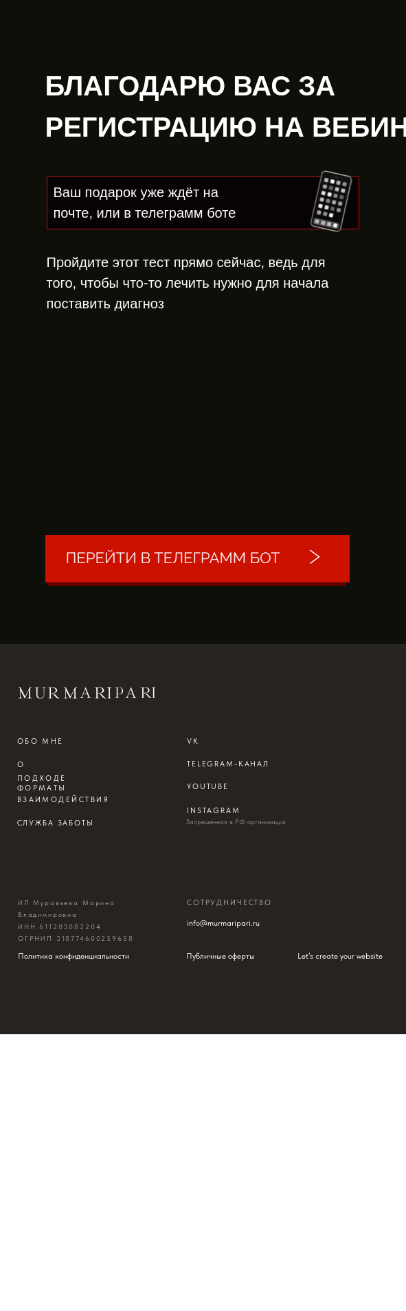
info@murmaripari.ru (223, 922)
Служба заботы (55, 823)
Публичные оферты (220, 955)
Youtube (208, 786)
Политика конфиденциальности (73, 955)
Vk (193, 741)
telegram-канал (228, 763)
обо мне (40, 741)
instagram (213, 810)
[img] (197, 560)
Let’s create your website (340, 955)
